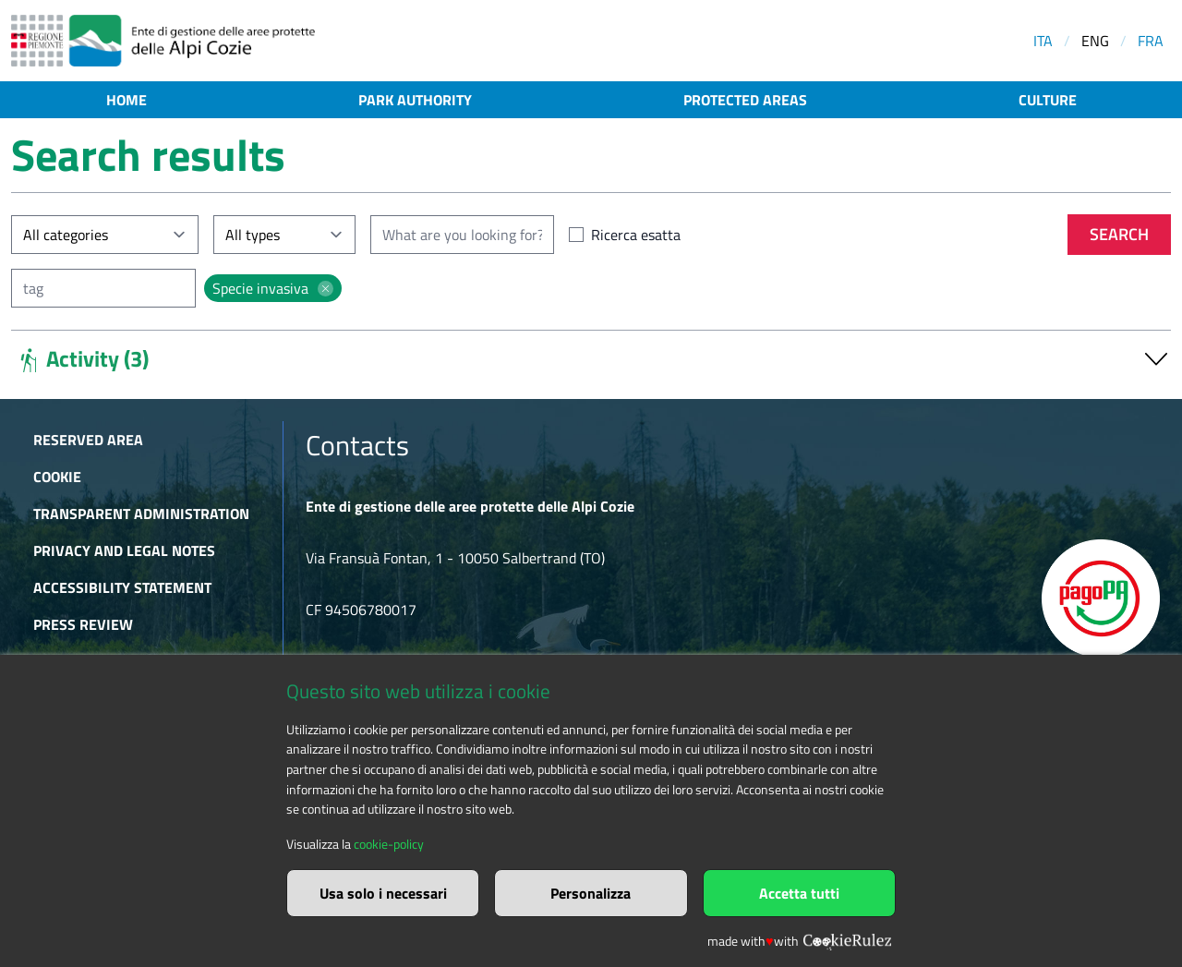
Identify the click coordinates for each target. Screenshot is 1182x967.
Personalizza (590, 893)
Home (126, 100)
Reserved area (88, 440)
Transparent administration (141, 513)
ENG (1095, 41)
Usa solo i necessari (383, 893)
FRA (1151, 41)
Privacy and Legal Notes (124, 550)
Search (1119, 234)
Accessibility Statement (122, 587)
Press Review (83, 624)
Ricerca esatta (636, 235)
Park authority (415, 100)
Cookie (57, 476)
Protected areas (745, 100)
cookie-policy (389, 844)
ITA (1043, 41)
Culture (1048, 100)
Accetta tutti (799, 893)
